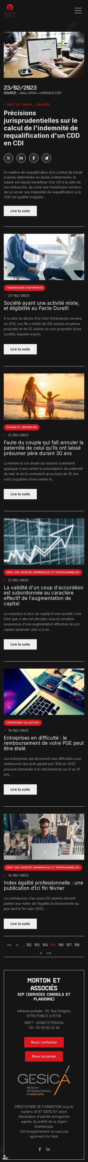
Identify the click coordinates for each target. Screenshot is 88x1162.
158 (77, 945)
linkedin (48, 1149)
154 (45, 945)
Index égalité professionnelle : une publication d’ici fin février (43, 885)
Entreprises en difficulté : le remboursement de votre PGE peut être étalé (44, 743)
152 (29, 945)
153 (36, 945)
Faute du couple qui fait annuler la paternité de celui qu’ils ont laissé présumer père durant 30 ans (44, 448)
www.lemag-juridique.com (40, 93)
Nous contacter (44, 1042)
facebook (39, 1149)
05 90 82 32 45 (48, 1028)
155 (52, 945)
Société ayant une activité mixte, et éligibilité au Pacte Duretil (41, 306)
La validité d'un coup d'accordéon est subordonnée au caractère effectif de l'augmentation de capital (43, 596)
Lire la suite (20, 211)
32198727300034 (50, 1023)
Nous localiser (44, 1056)
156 (61, 945)
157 (69, 945)
